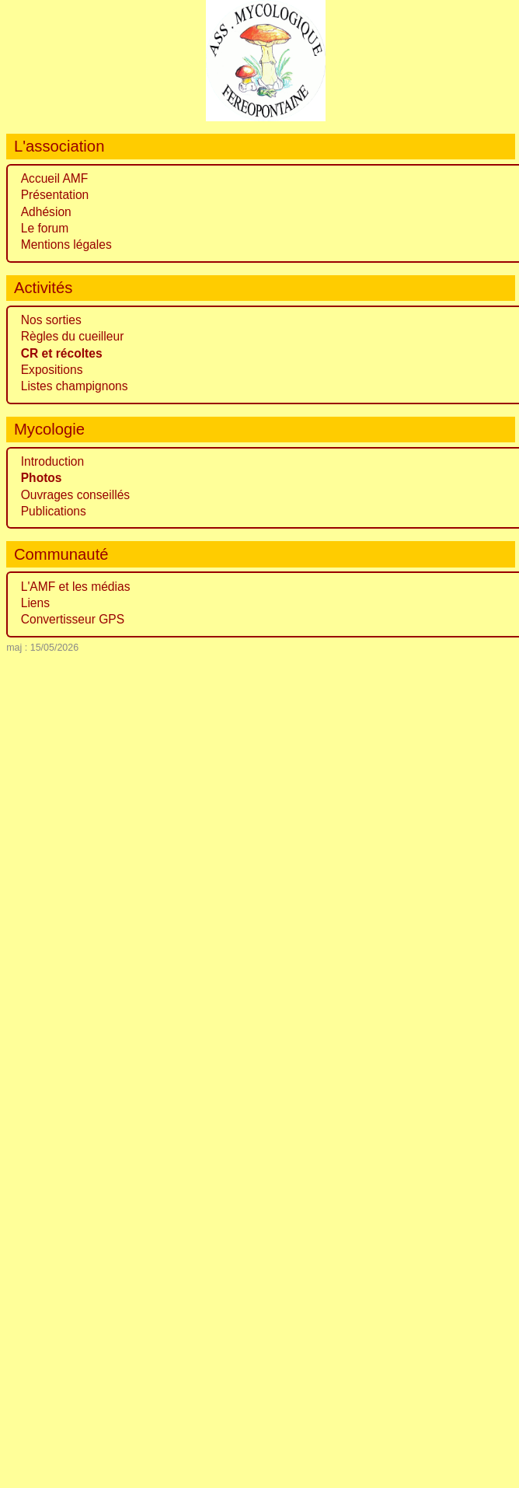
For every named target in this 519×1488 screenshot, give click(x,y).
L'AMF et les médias (76, 586)
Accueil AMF (55, 178)
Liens (35, 603)
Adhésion (46, 211)
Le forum (45, 228)
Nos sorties (51, 320)
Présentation (55, 194)
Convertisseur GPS (72, 619)
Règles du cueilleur (72, 336)
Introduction (53, 461)
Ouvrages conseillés (75, 494)
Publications (53, 511)
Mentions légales (66, 244)
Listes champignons (74, 386)
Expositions (52, 369)
